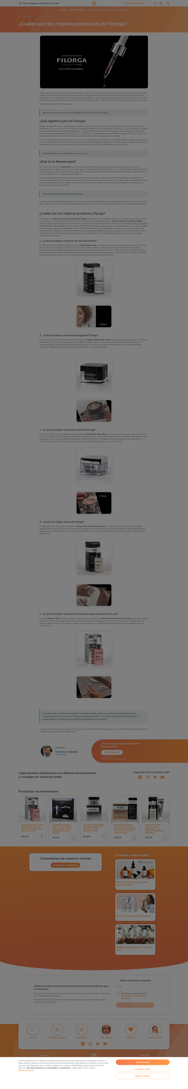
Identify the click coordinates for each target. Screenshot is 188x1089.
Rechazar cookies (142, 1076)
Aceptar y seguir (143, 1062)
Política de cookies (26, 1070)
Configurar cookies (143, 1069)
